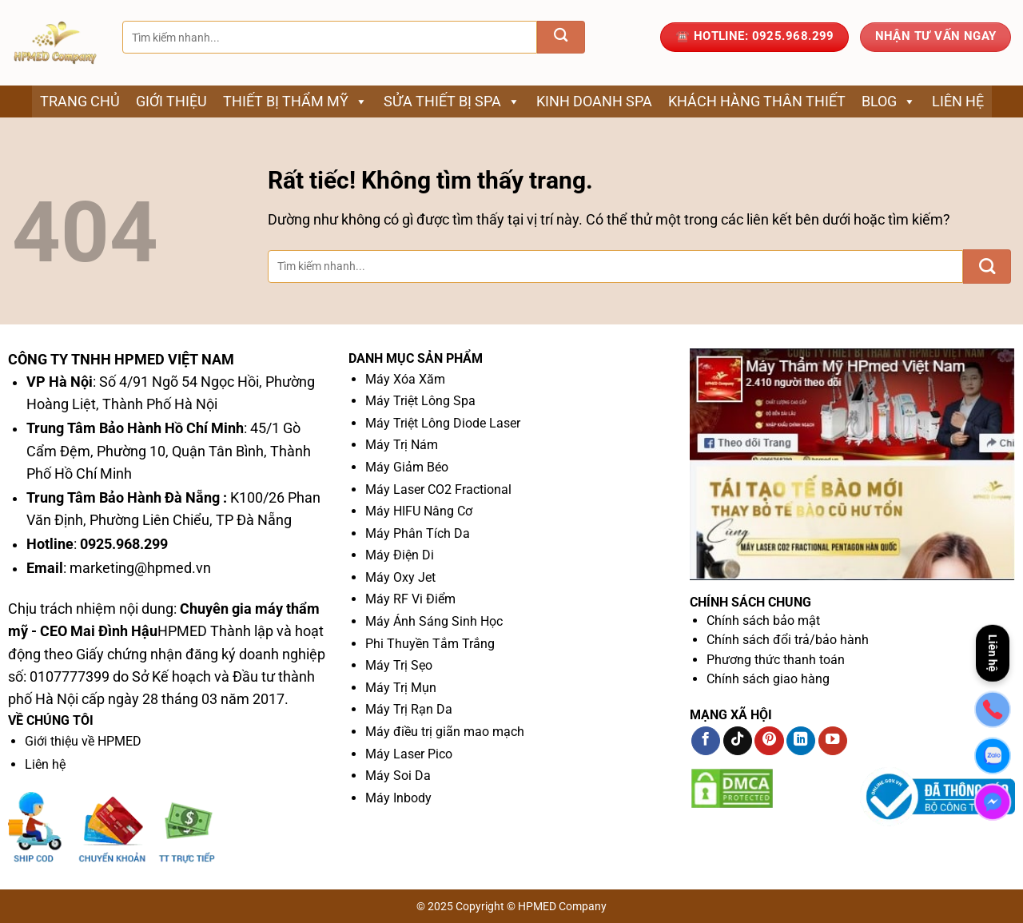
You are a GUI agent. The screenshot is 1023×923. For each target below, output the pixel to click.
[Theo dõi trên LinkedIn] (800, 741)
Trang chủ (80, 101)
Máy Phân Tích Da (417, 533)
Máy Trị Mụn (400, 687)
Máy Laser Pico (408, 754)
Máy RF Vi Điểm (410, 599)
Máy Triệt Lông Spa (420, 400)
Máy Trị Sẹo (398, 665)
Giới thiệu (171, 101)
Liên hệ (958, 101)
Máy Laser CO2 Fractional (438, 489)
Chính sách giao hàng (768, 678)
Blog (889, 101)
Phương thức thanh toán (776, 659)
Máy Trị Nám (401, 444)
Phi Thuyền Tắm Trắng (430, 643)
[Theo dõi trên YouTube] (832, 741)
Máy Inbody (398, 798)
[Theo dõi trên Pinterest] (768, 741)
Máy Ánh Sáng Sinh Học (434, 621)
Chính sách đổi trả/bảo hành (788, 639)
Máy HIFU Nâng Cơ (418, 511)
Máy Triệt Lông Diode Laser (442, 423)
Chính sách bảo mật (763, 620)
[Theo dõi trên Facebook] (705, 741)
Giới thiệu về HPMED (83, 741)
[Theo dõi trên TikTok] (737, 741)
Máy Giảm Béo (406, 467)
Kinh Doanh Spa (594, 101)
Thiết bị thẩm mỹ (295, 101)
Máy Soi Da (398, 775)
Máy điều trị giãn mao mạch (444, 731)
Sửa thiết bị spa (452, 101)
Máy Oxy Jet (400, 577)
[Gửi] (561, 37)
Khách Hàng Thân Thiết (757, 101)
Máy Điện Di (399, 555)
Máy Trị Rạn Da (408, 709)
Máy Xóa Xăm (405, 379)
